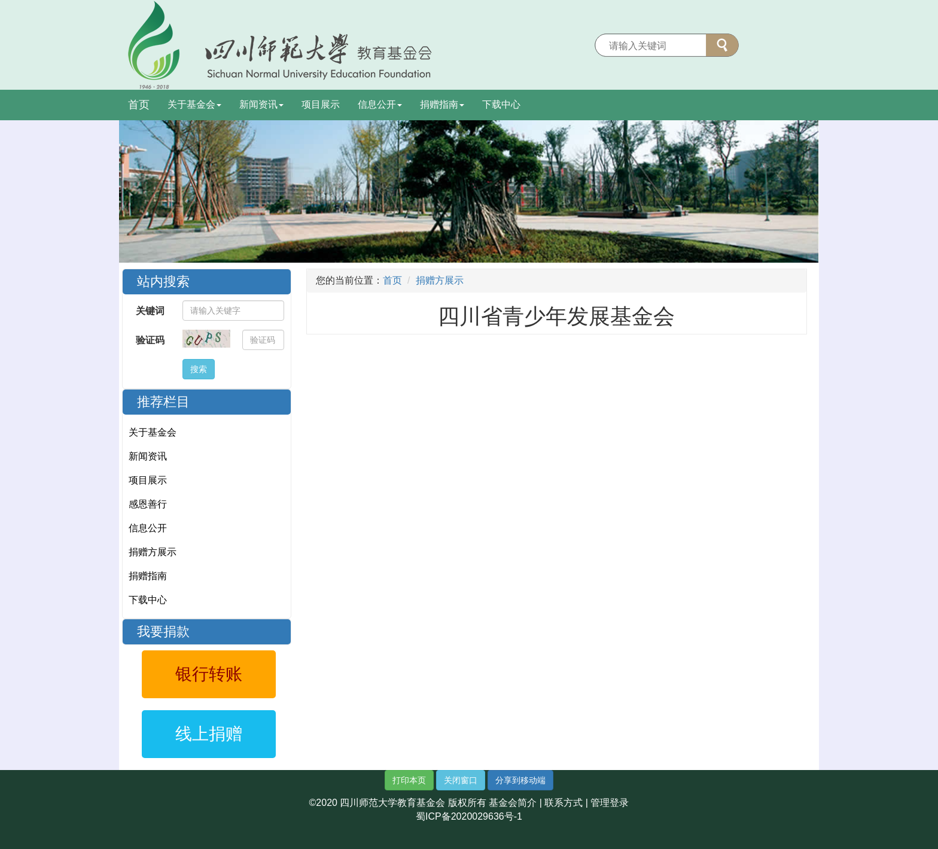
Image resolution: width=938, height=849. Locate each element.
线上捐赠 (208, 734)
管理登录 (609, 803)
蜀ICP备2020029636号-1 (469, 816)
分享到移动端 (520, 780)
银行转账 (208, 674)
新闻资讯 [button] (261, 104)
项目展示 (321, 104)
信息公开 (148, 528)
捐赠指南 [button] (442, 104)
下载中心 (501, 104)
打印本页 (409, 780)
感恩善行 (148, 504)
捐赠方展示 (152, 552)
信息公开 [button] (380, 104)
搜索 (198, 369)
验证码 (150, 340)
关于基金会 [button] (194, 104)
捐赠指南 (148, 576)
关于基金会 (152, 432)
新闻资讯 (148, 456)
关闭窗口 (460, 780)
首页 (139, 105)
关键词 (150, 311)
